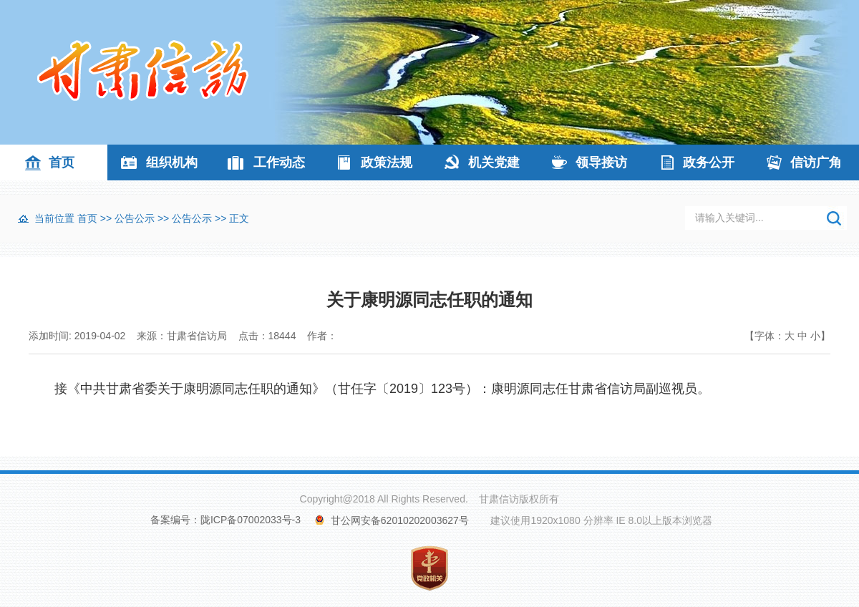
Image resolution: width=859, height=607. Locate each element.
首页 (61, 162)
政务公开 (708, 162)
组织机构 (172, 162)
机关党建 (494, 162)
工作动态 (279, 162)
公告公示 (135, 218)
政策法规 (386, 162)
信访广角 (816, 162)
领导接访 (601, 162)
